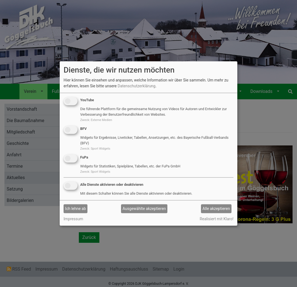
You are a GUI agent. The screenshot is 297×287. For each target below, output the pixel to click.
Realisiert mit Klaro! (216, 218)
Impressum (73, 218)
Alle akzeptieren (216, 208)
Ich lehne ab (75, 208)
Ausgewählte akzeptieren (144, 208)
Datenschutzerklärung (136, 86)
